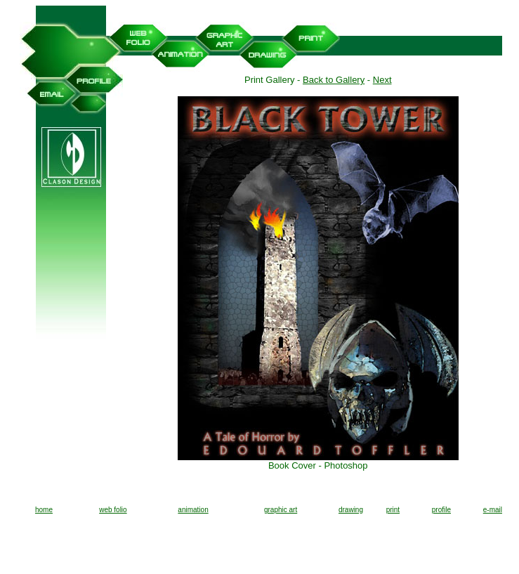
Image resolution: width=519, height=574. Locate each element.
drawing (351, 510)
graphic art (280, 510)
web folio (112, 510)
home (44, 510)
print (393, 510)
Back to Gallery (333, 79)
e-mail (492, 510)
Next (382, 79)
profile (441, 510)
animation (193, 510)
